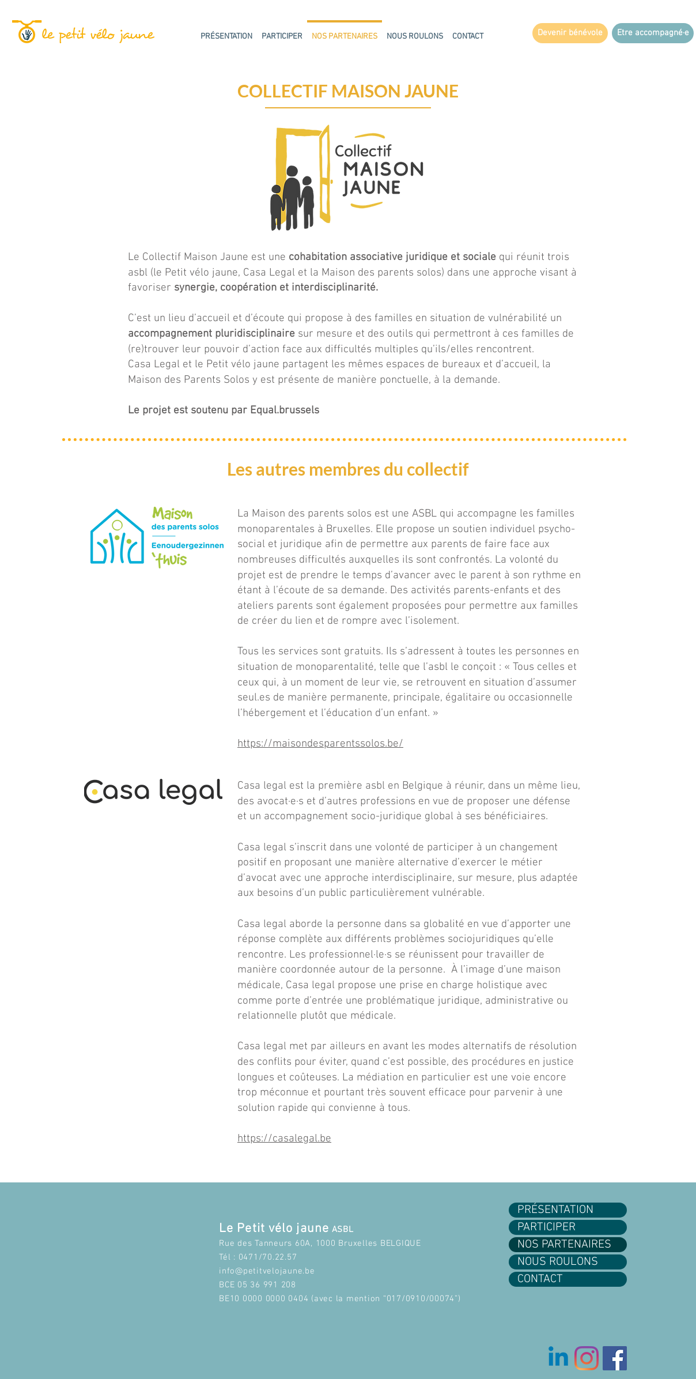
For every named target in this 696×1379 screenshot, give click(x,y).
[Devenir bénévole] (570, 33)
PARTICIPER (546, 1227)
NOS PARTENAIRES (564, 1245)
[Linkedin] (558, 1358)
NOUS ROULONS (557, 1262)
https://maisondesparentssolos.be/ (320, 744)
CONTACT (540, 1279)
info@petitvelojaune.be (267, 1271)
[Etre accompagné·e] (653, 33)
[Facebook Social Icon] (615, 1358)
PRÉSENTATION (555, 1210)
